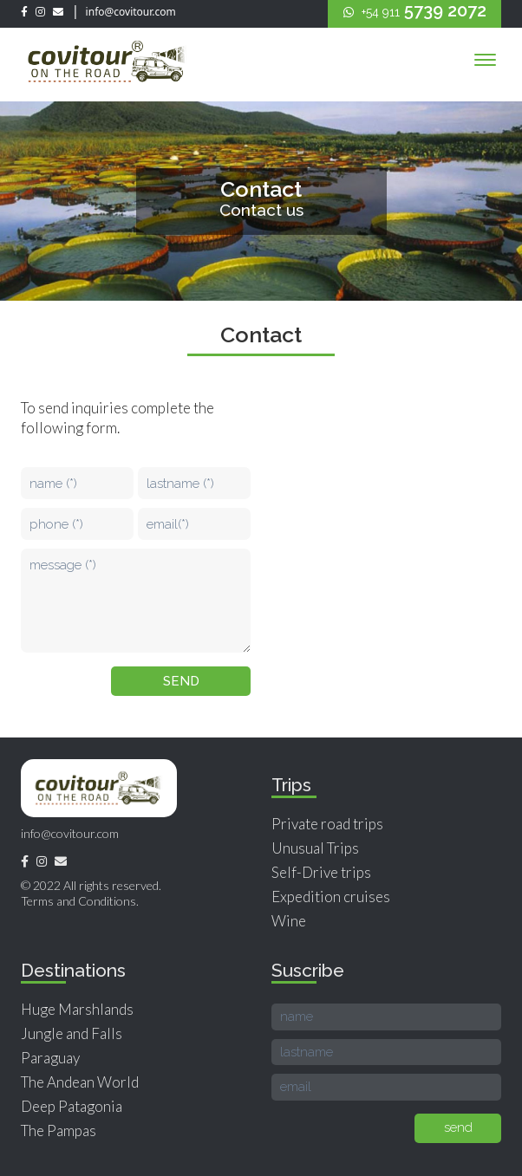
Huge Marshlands (77, 1009)
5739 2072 (414, 10)
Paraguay (50, 1058)
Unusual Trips (315, 848)
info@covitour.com (129, 11)
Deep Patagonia (71, 1106)
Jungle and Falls (71, 1033)
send (181, 681)
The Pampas (58, 1130)
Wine (288, 921)
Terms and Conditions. (80, 900)
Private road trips (327, 824)
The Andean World (80, 1082)
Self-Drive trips (321, 872)
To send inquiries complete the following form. (117, 418)
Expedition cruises (330, 896)
